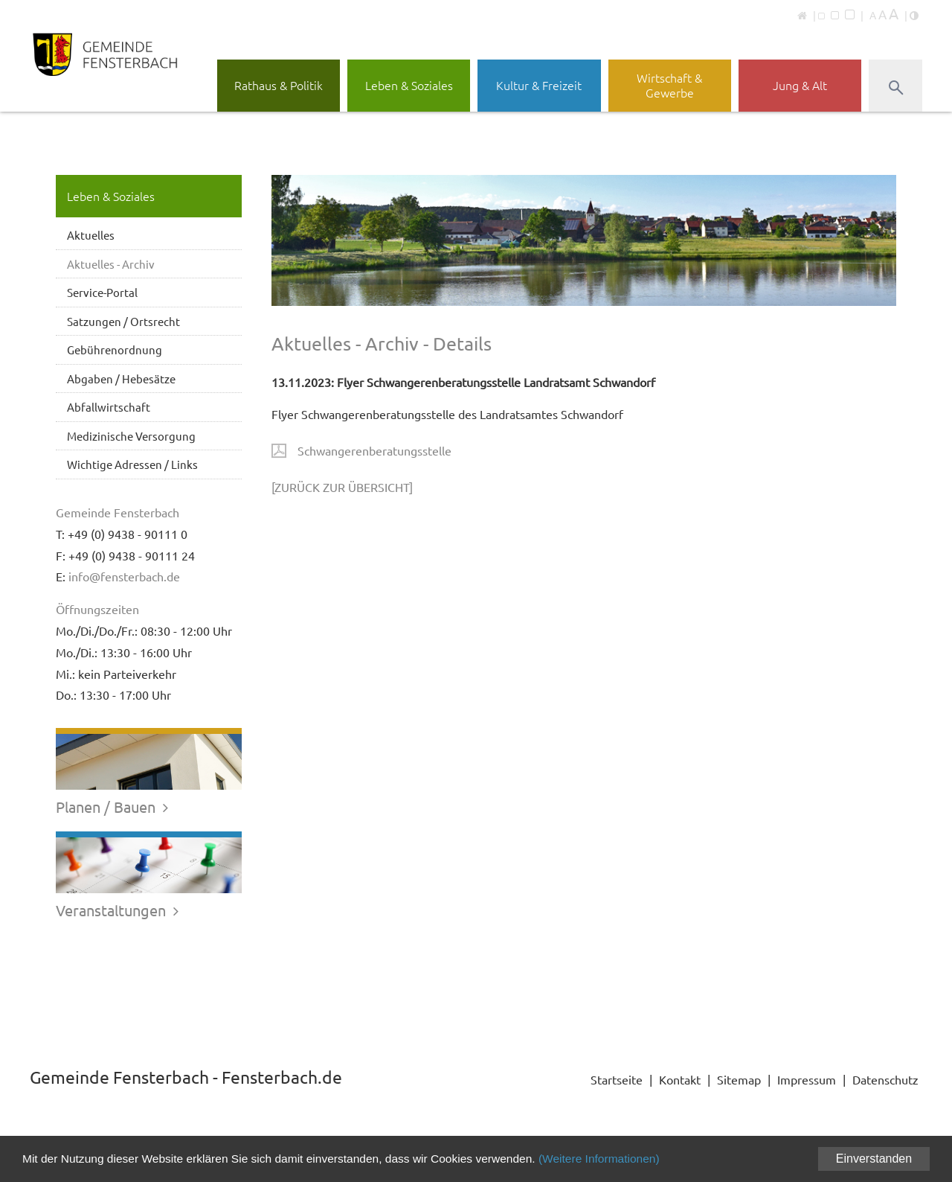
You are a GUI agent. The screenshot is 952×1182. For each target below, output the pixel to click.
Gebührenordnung (114, 349)
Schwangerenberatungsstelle (374, 450)
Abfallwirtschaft (108, 407)
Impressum (806, 1079)
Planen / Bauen (114, 806)
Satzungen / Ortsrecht (123, 321)
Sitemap (739, 1079)
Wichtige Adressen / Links (132, 464)
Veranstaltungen (119, 910)
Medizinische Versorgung (131, 436)
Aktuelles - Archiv (111, 264)
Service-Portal (102, 292)
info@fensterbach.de (124, 576)
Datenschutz (885, 1079)
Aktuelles (91, 235)
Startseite (617, 1079)
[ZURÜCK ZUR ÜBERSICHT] (342, 486)
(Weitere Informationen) (617, 1158)
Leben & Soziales (409, 85)
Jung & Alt (800, 85)
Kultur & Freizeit (539, 85)
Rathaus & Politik (278, 85)
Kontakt (680, 1079)
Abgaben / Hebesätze (121, 378)
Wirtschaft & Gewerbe (669, 84)
